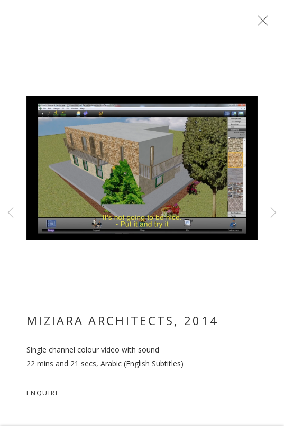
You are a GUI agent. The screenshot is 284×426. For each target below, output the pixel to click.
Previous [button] (10, 213)
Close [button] (260, 24)
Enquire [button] (43, 395)
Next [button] (273, 213)
